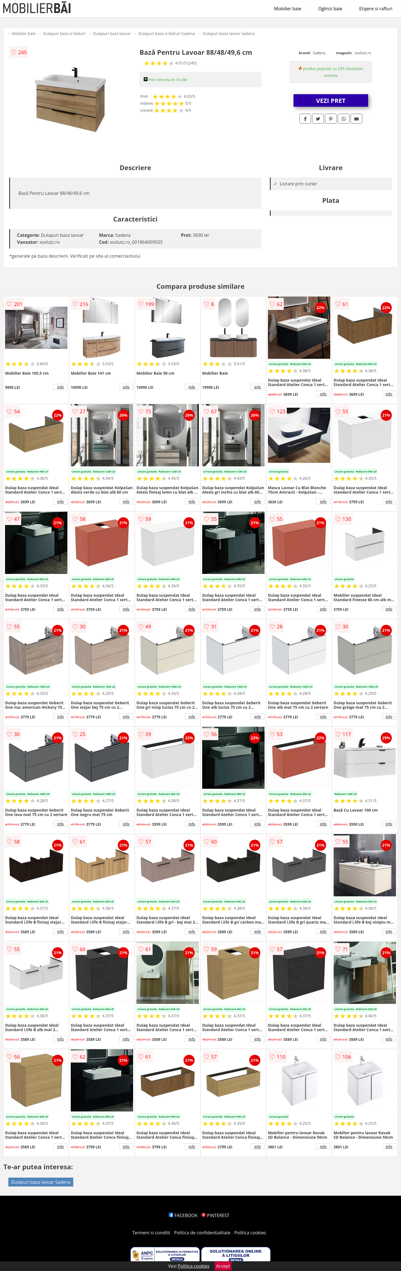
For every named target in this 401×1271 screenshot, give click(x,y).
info (60, 386)
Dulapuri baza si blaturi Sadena (166, 33)
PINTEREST (215, 1215)
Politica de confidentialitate (202, 1233)
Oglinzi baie (330, 9)
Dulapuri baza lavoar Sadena (229, 33)
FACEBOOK (183, 1215)
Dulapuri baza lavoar (112, 33)
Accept (223, 1266)
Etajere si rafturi (375, 9)
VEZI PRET (331, 100)
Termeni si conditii (151, 1233)
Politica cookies (250, 1233)
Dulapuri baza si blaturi (64, 33)
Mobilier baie (287, 9)
